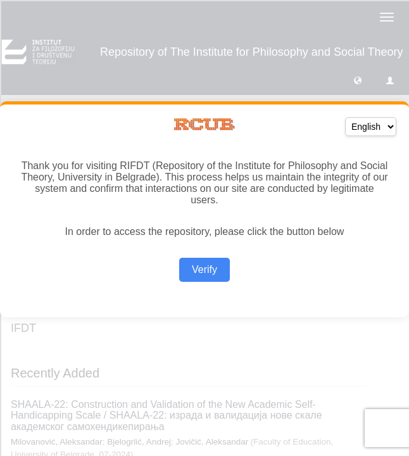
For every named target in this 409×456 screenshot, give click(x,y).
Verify (204, 269)
